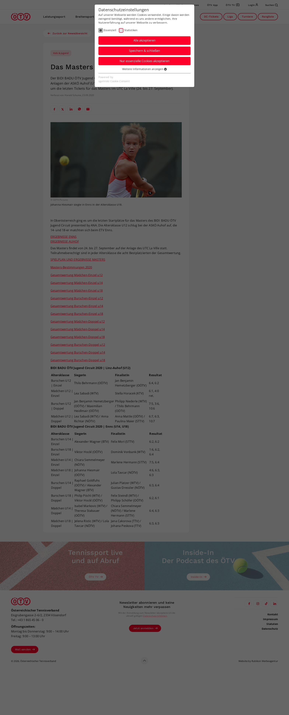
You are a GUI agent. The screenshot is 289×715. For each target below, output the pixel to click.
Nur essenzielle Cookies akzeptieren (145, 61)
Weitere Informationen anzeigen (144, 69)
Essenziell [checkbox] (110, 30)
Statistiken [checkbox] (130, 30)
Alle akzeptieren (144, 40)
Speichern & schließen (144, 51)
